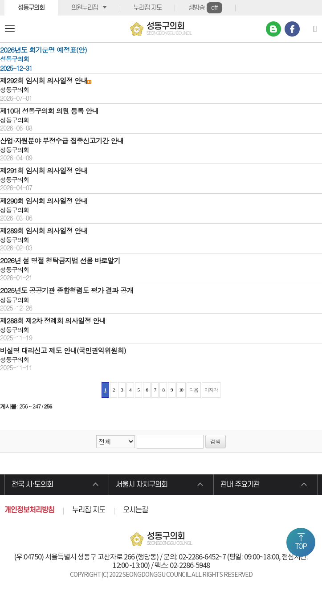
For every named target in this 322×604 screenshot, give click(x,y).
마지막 (211, 389)
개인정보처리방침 (29, 510)
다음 (193, 389)
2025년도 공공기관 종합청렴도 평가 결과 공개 (66, 290)
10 (181, 389)
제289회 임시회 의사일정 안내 (43, 230)
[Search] (315, 28)
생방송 (205, 7)
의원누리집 (84, 8)
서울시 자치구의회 (141, 485)
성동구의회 (31, 8)
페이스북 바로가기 (292, 29)
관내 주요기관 (240, 485)
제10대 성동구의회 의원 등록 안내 (49, 110)
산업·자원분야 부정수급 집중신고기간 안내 (61, 140)
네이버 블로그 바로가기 (273, 29)
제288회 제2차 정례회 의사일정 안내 (53, 320)
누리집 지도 (148, 8)
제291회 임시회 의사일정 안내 (43, 170)
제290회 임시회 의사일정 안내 (43, 200)
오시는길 (135, 510)
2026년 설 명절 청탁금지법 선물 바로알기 (60, 260)
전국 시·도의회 (32, 485)
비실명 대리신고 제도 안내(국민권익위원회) (63, 350)
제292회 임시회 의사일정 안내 (43, 80)
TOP (301, 547)
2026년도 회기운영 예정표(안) (43, 49)
